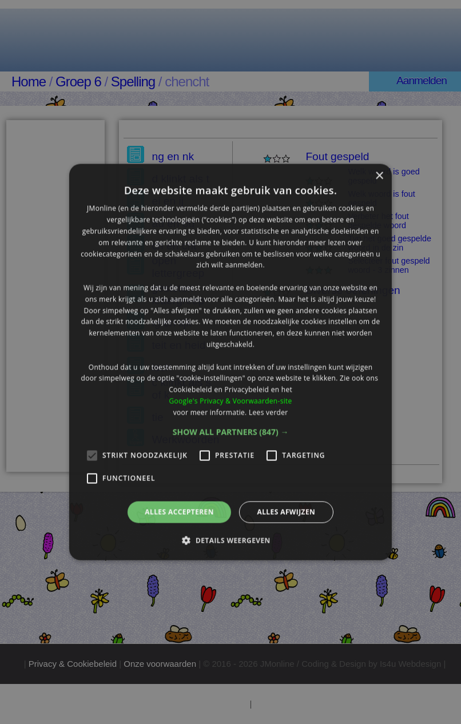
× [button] (379, 176)
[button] (231, 432)
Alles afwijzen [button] (286, 511)
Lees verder (268, 412)
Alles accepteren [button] (179, 511)
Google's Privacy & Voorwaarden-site (230, 400)
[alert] (230, 362)
